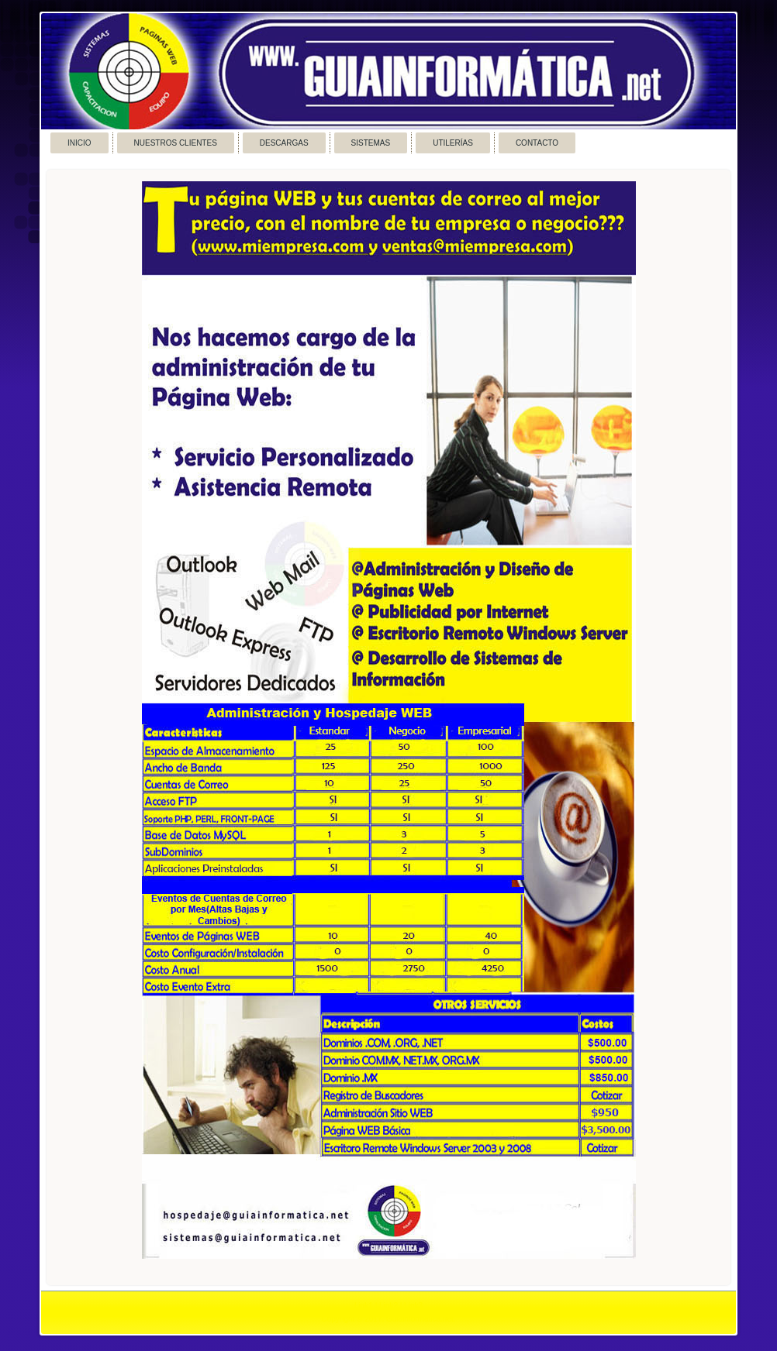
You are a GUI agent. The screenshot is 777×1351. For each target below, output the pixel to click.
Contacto (537, 143)
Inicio (79, 143)
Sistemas (371, 143)
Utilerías (453, 143)
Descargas (284, 143)
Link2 (388, 1305)
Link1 (363, 1305)
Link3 (413, 1305)
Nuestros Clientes (175, 143)
